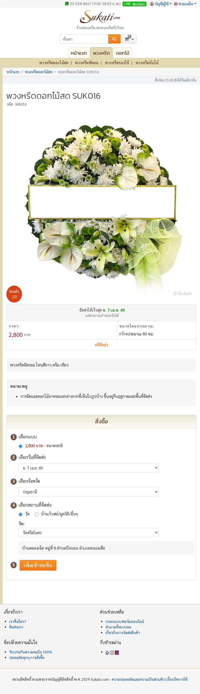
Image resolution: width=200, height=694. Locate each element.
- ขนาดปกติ (43, 445)
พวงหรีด (101, 53)
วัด (27, 513)
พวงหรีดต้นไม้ (146, 62)
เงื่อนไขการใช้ (177, 679)
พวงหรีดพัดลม (86, 62)
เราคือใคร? (17, 621)
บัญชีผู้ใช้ (162, 3)
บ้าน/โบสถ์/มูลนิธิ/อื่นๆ (59, 513)
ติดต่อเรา (16, 626)
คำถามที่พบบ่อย (118, 626)
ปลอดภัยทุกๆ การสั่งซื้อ (26, 657)
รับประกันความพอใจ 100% (30, 651)
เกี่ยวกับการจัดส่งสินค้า (123, 632)
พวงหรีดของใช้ (117, 62)
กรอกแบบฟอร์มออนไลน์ (125, 621)
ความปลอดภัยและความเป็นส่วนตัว (138, 679)
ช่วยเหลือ (186, 3)
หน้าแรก (79, 53)
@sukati (139, 3)
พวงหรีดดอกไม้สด (54, 62)
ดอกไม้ (122, 53)
